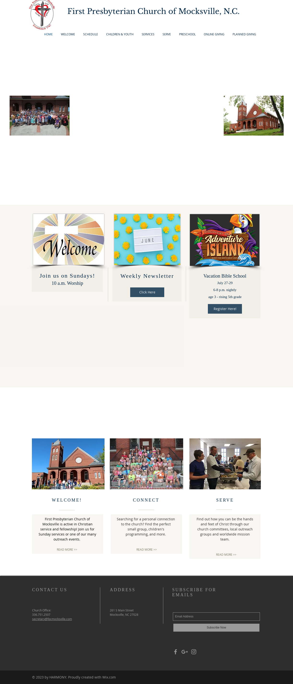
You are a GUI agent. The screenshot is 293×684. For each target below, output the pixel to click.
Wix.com (109, 677)
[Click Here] (147, 292)
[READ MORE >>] (67, 549)
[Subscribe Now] (216, 627)
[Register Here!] (225, 309)
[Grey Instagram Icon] (193, 651)
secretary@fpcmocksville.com (52, 619)
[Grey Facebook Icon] (175, 651)
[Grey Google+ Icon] (184, 651)
